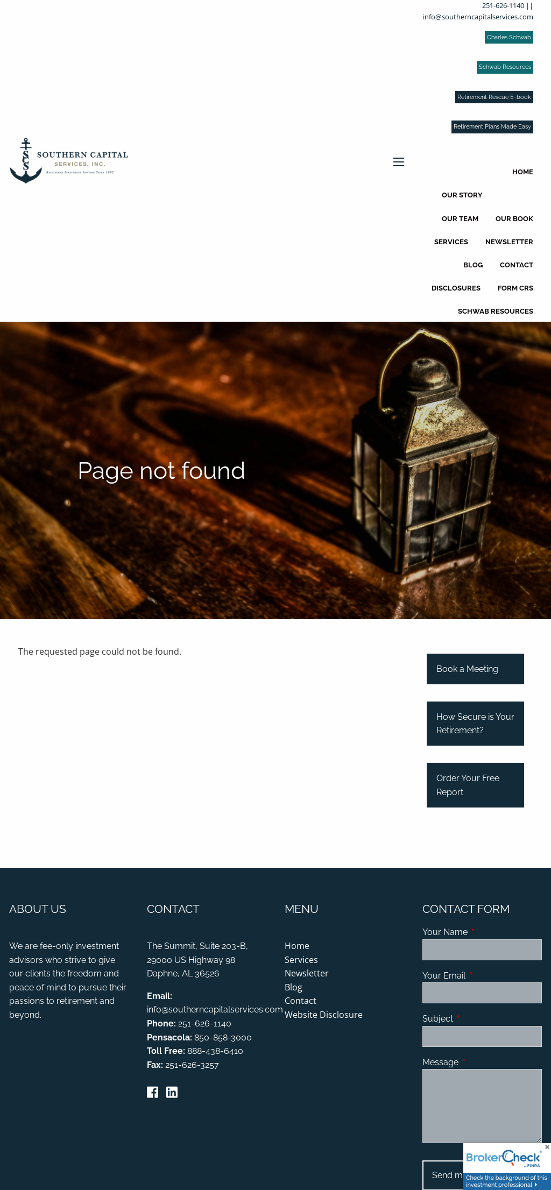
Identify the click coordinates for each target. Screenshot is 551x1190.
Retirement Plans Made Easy (492, 126)
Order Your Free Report (467, 785)
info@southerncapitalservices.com (478, 17)
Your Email (482, 976)
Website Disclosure (324, 1015)
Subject (479, 1019)
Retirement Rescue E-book (494, 97)
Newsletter (509, 242)
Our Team (460, 219)
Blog (473, 265)
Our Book (514, 219)
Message (481, 1062)
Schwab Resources (505, 66)
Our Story (462, 195)
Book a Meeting (467, 669)
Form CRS (515, 288)
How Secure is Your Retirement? (475, 724)
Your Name (482, 932)
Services (451, 242)
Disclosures (456, 288)
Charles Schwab (509, 37)
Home (522, 172)
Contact (516, 265)
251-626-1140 (503, 5)
